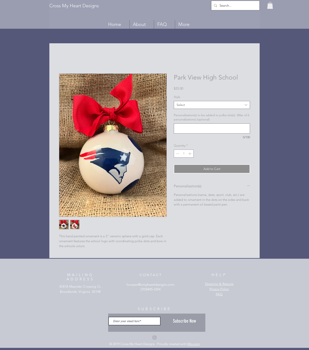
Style (177, 97)
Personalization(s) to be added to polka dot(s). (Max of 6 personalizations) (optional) (211, 117)
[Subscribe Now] (184, 321)
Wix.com (193, 344)
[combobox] (212, 105)
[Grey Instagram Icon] (154, 337)
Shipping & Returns (219, 284)
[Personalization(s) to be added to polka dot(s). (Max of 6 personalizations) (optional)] (212, 128)
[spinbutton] (184, 153)
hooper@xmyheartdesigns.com (150, 284)
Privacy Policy (219, 289)
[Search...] (235, 5)
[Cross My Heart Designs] (76, 6)
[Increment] (190, 153)
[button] (270, 5)
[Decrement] (177, 153)
